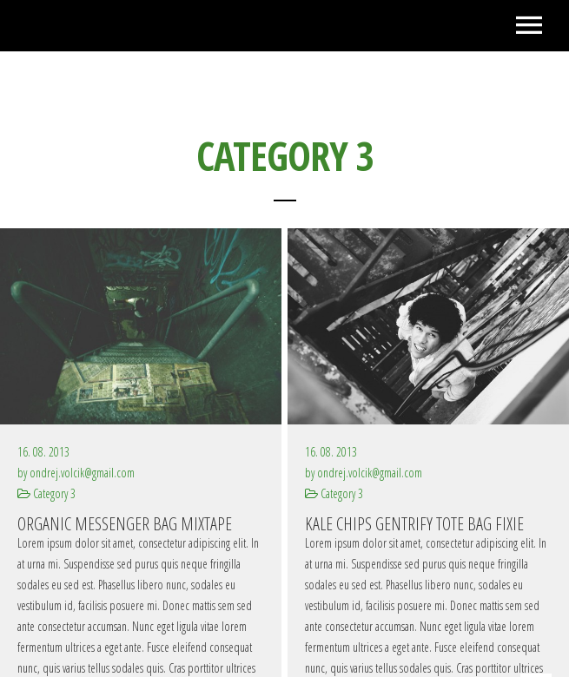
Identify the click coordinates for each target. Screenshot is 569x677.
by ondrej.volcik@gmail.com (76, 472)
